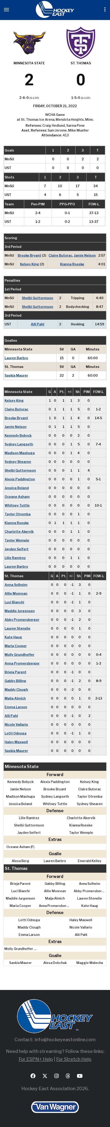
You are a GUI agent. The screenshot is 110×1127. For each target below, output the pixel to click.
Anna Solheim (16, 585)
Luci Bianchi (14, 602)
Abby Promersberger (22, 620)
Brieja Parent (15, 672)
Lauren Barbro (16, 358)
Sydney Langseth (19, 444)
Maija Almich (15, 698)
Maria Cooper (16, 646)
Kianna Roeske (72, 264)
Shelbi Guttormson (37, 298)
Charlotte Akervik (19, 531)
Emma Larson (16, 707)
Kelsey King (29, 264)
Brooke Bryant (29, 255)
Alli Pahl (37, 324)
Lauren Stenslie (17, 628)
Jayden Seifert (17, 549)
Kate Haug (13, 637)
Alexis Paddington (20, 479)
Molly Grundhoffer (19, 655)
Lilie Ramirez (15, 558)
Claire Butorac (60, 255)
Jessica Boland (17, 488)
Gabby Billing (15, 681)
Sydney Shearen (18, 462)
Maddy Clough (16, 689)
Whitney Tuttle (17, 505)
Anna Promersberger (22, 663)
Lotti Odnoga (15, 733)
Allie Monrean (16, 593)
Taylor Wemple (17, 540)
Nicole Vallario (16, 724)
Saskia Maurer (16, 375)
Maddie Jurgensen (20, 611)
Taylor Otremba (18, 514)
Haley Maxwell (16, 742)
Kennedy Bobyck (18, 435)
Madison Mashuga (20, 453)
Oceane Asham (17, 497)
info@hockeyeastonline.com (65, 1039)
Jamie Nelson (85, 255)
